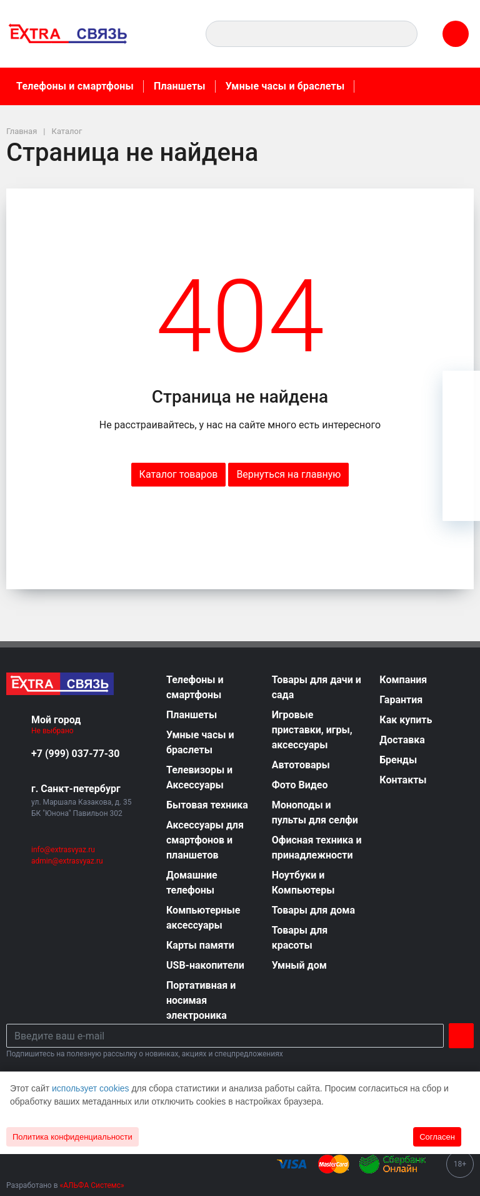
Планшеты (180, 86)
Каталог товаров (178, 474)
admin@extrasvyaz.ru (67, 861)
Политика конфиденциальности (72, 1137)
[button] (170, 33)
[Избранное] (461, 427)
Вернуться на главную (288, 474)
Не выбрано (57, 730)
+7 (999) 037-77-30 (75, 754)
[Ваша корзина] (461, 389)
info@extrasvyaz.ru (63, 849)
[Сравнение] (461, 464)
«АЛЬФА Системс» (92, 1185)
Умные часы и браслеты (285, 86)
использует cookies (90, 1088)
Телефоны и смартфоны (75, 86)
